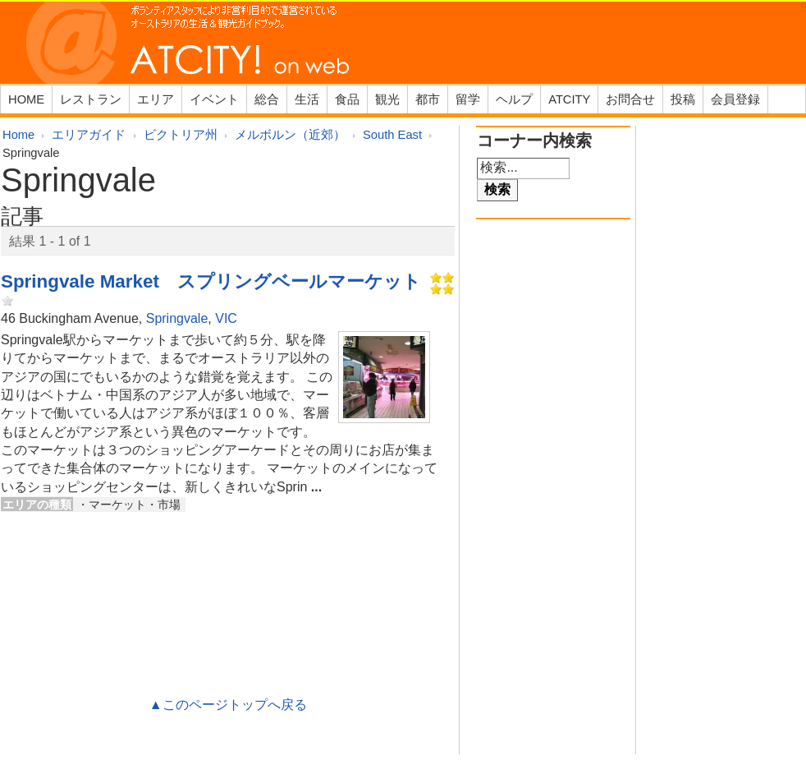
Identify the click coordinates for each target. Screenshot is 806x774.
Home (18, 134)
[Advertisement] (228, 572)
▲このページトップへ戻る (228, 705)
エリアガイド (89, 134)
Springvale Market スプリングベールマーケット (211, 281)
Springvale (177, 318)
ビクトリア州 (181, 134)
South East (392, 134)
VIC (226, 318)
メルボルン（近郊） (290, 134)
